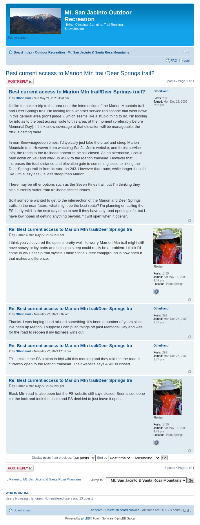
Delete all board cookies (122, 510)
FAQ (174, 60)
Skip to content (17, 37)
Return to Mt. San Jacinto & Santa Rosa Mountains (45, 479)
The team (95, 510)
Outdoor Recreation (50, 52)
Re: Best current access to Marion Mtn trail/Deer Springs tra (70, 229)
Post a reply (20, 81)
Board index (23, 52)
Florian (20, 235)
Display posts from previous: (64, 457)
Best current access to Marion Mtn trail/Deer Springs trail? (80, 73)
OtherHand (23, 98)
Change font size (187, 51)
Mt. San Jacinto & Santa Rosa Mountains (98, 52)
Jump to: (97, 480)
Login (187, 60)
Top (189, 220)
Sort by (114, 457)
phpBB (85, 518)
